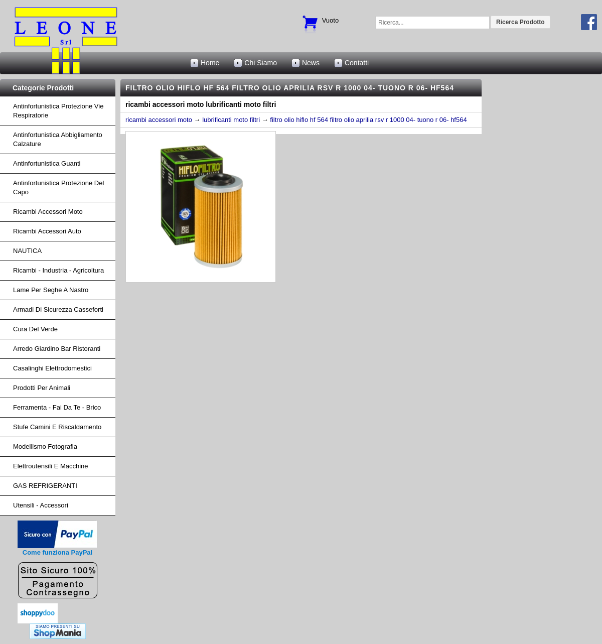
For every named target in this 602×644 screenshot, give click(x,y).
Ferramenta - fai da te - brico (57, 407)
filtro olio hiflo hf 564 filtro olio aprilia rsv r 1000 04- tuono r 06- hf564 (368, 119)
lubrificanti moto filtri (231, 119)
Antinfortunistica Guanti (46, 163)
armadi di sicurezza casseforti (58, 309)
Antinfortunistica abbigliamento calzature (57, 139)
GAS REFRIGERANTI (45, 485)
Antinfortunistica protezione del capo (58, 187)
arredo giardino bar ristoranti (56, 348)
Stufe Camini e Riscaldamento (57, 427)
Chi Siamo (260, 63)
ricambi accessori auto (47, 231)
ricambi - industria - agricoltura (58, 270)
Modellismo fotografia (45, 446)
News (311, 63)
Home (210, 63)
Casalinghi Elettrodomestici (52, 368)
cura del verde (35, 329)
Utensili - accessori (40, 505)
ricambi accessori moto (48, 211)
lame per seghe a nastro (50, 290)
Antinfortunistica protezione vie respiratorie (58, 110)
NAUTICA (27, 250)
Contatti (357, 63)
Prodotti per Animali (41, 388)
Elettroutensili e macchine (50, 466)
